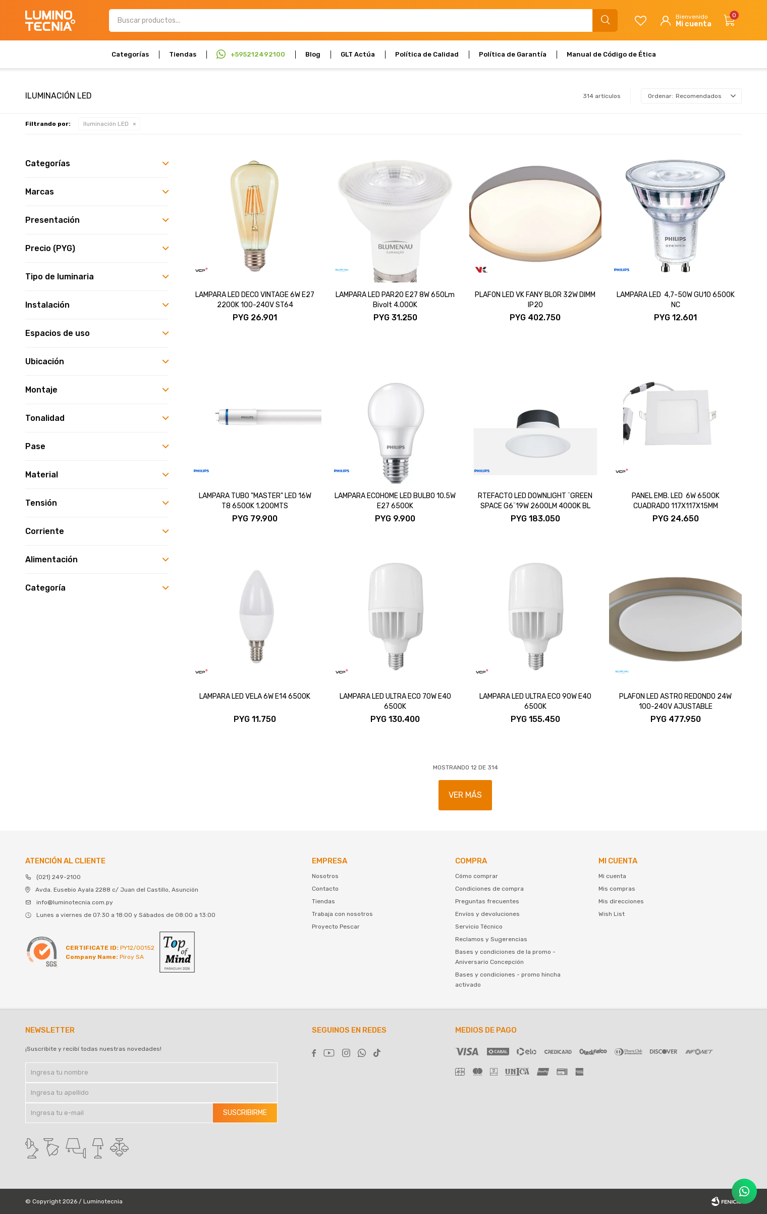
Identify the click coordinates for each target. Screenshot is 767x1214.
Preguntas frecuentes (487, 901)
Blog (312, 54)
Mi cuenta (612, 876)
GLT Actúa (358, 54)
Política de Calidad (427, 54)
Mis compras (616, 888)
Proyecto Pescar (336, 926)
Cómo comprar (476, 876)
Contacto (325, 888)
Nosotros (325, 876)
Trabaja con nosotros (342, 913)
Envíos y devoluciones (487, 913)
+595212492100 (258, 54)
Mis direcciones (621, 901)
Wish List (611, 913)
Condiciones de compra (489, 888)
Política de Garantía (512, 54)
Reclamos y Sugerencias (491, 939)
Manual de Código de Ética (611, 54)
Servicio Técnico (479, 926)
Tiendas (182, 54)
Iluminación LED (106, 123)
